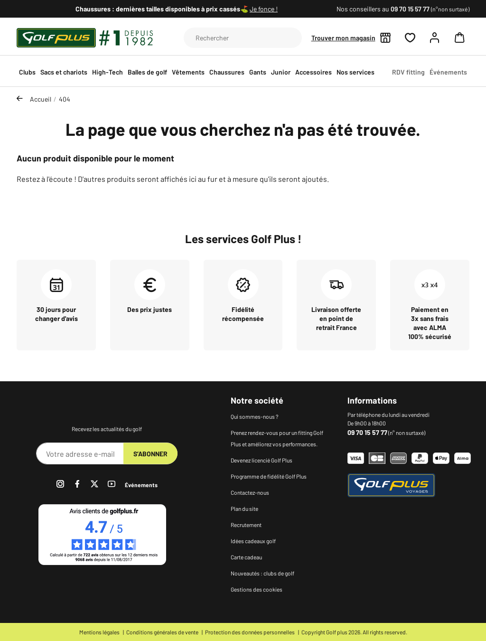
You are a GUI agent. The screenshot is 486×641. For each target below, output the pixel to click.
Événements (141, 484)
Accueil (40, 99)
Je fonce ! (264, 9)
